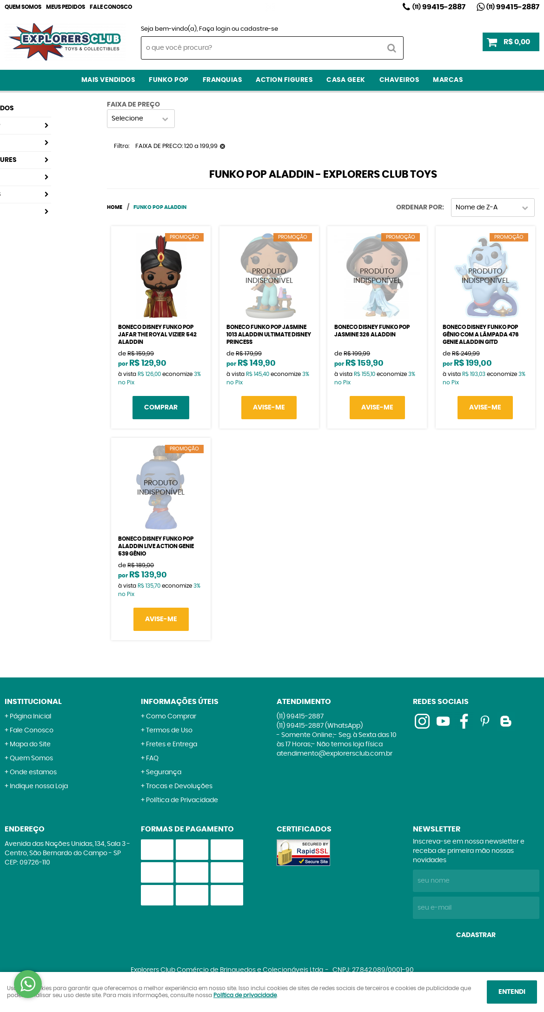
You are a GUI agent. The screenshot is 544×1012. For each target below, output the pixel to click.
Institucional (33, 701)
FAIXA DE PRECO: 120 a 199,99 (176, 146)
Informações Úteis (180, 701)
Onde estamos (33, 772)
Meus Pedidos (65, 7)
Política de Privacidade (182, 800)
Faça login (214, 29)
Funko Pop (169, 80)
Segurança (163, 772)
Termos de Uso (169, 730)
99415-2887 (438, 7)
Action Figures (284, 80)
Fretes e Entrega (171, 744)
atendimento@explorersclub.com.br (334, 754)
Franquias (222, 80)
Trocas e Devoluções (179, 786)
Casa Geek (345, 80)
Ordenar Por (419, 207)
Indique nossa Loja (39, 786)
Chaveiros (399, 80)
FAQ (152, 758)
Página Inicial (30, 716)
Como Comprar (171, 716)
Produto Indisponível (269, 276)
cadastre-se (259, 29)
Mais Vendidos (108, 80)
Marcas (448, 80)
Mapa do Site (30, 744)
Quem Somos (23, 7)
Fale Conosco (111, 7)
